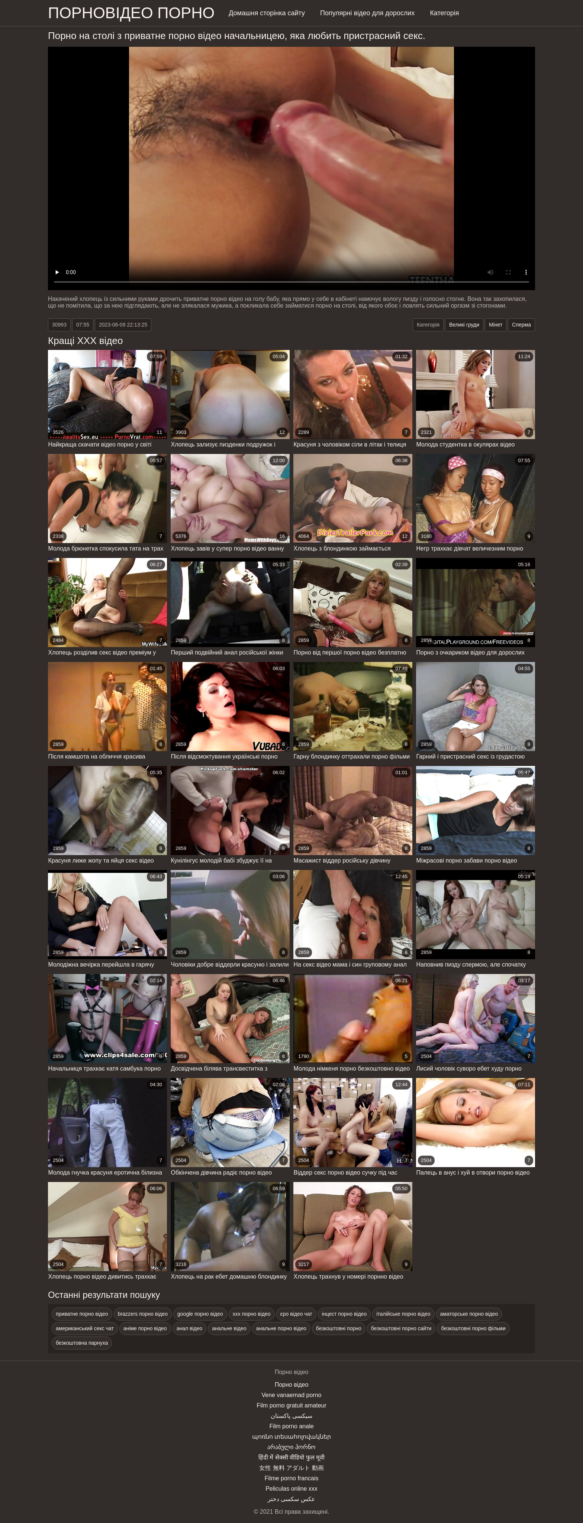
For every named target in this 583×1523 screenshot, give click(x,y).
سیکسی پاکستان (291, 1416)
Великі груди (464, 325)
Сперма (521, 325)
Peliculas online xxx (291, 1488)
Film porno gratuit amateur (291, 1405)
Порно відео (292, 1384)
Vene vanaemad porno (291, 1395)
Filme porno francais (292, 1478)
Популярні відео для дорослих (367, 13)
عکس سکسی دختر (291, 1499)
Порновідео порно (131, 13)
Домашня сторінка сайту (267, 13)
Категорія (444, 13)
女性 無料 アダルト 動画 (291, 1468)
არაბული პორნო (291, 1447)
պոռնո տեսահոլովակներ (291, 1436)
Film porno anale (291, 1426)
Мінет (495, 325)
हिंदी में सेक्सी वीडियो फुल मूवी (291, 1457)
